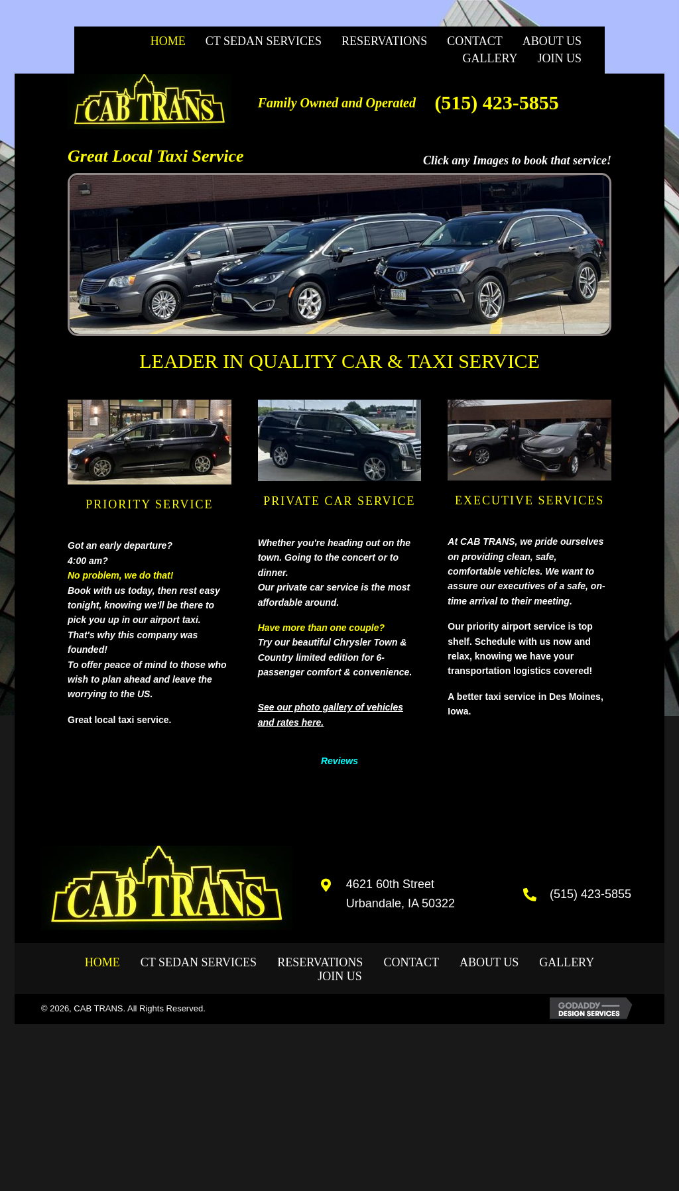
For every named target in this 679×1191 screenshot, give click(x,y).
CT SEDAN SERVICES (199, 962)
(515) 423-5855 (496, 102)
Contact (411, 962)
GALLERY (566, 962)
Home (102, 962)
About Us (489, 962)
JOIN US (340, 976)
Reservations (320, 962)
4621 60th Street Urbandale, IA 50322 (400, 894)
